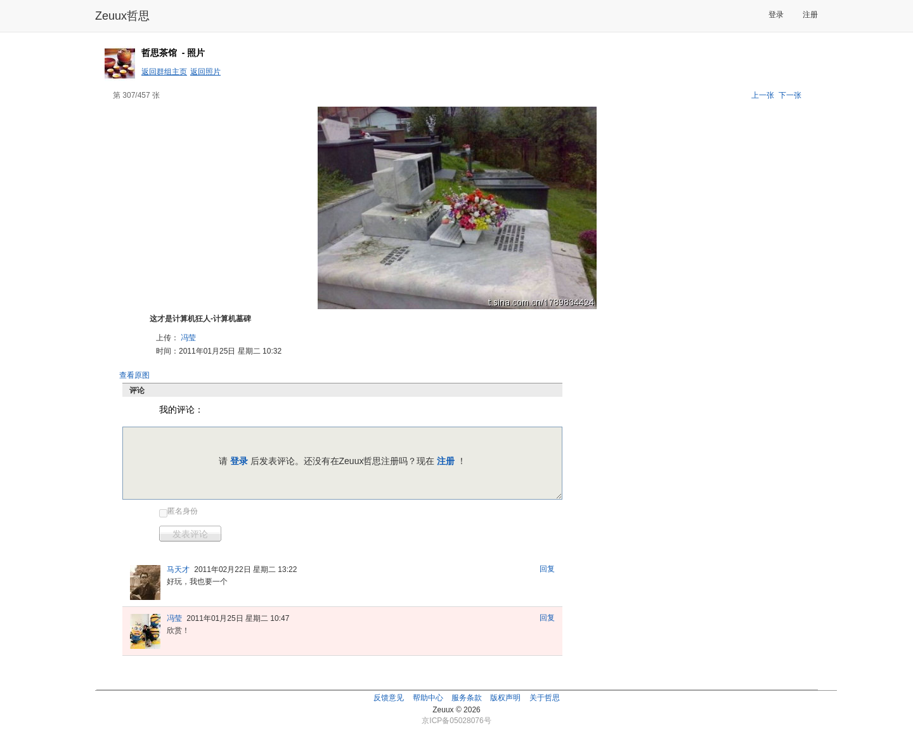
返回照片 (205, 71)
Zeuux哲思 (122, 16)
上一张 (762, 95)
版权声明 (505, 697)
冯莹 (188, 337)
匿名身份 (182, 511)
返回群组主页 (164, 71)
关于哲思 (544, 697)
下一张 (790, 95)
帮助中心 (428, 697)
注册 (810, 14)
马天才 (178, 569)
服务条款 (466, 697)
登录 (776, 14)
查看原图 (134, 375)
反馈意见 (388, 697)
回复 (547, 568)
